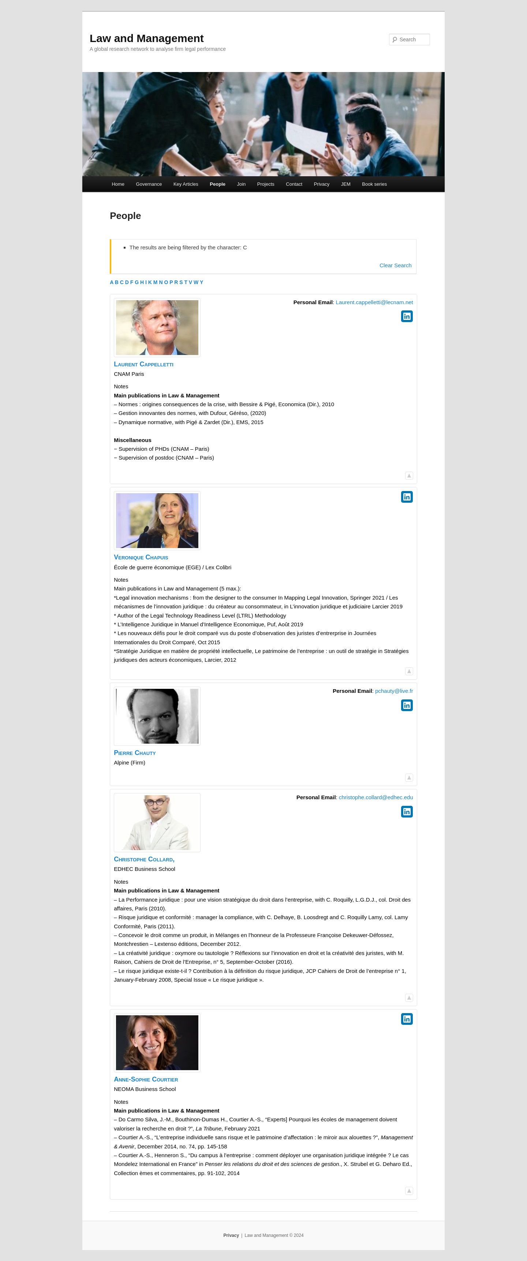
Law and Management (147, 38)
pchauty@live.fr (394, 691)
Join (241, 184)
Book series (374, 184)
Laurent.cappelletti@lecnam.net (374, 302)
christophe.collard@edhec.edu (376, 797)
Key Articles (185, 184)
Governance (149, 184)
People (217, 184)
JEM (346, 184)
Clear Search (396, 265)
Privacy (322, 184)
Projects (265, 184)
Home (118, 184)
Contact (294, 184)
